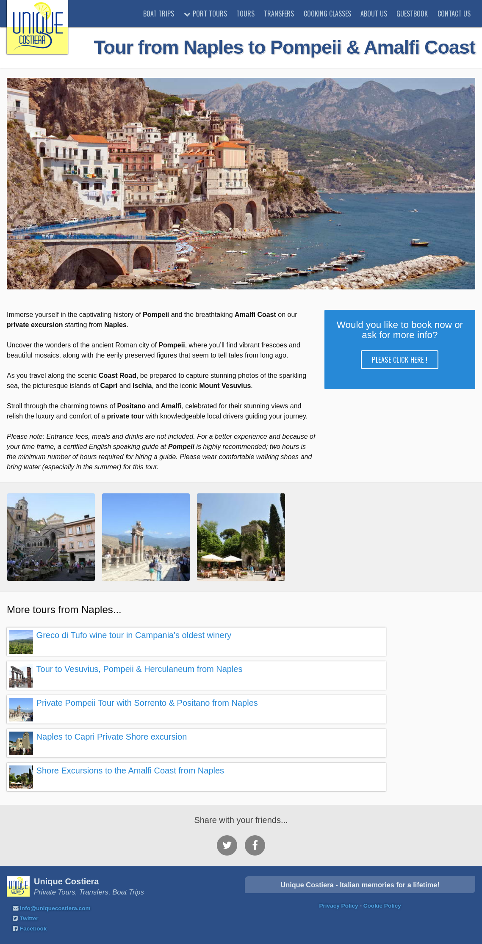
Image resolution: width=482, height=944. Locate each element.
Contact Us (454, 13)
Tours (245, 13)
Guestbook (412, 13)
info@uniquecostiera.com (55, 908)
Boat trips (158, 13)
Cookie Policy (382, 906)
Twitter (29, 918)
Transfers (279, 13)
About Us (373, 13)
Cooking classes (327, 13)
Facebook (33, 928)
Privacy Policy (338, 906)
